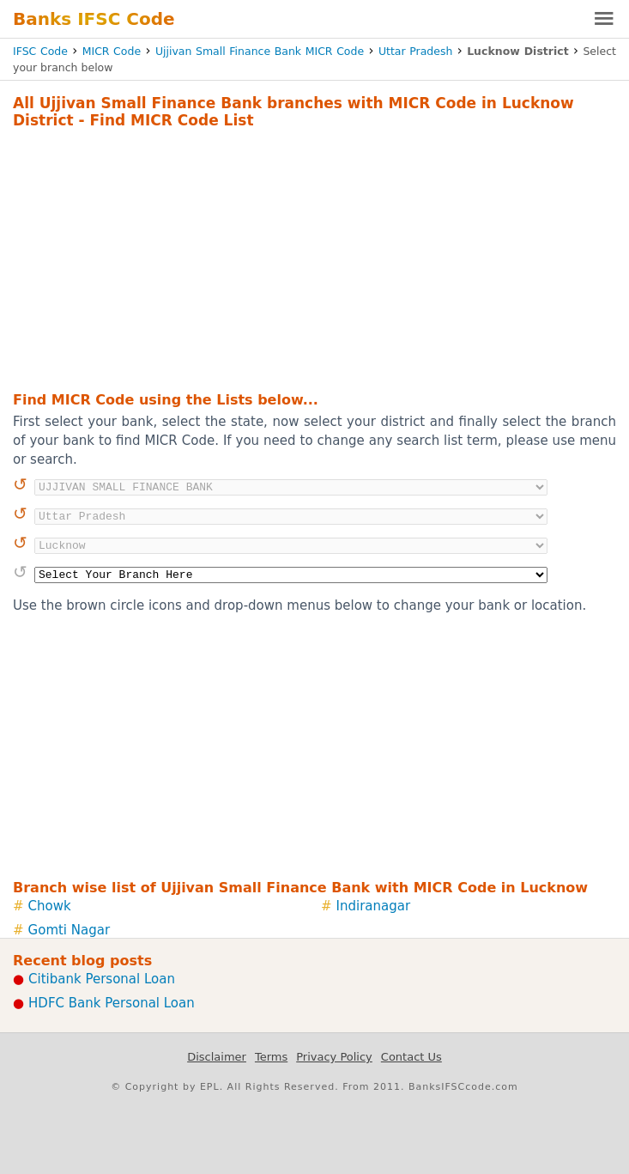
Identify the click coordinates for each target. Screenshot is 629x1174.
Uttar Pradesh (415, 51)
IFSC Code (40, 51)
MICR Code (111, 51)
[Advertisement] (314, 257)
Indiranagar (373, 906)
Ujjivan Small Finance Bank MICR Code (259, 51)
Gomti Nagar (69, 930)
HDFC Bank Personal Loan (111, 1003)
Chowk (49, 906)
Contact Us (411, 1056)
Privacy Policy (334, 1056)
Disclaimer (216, 1056)
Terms (271, 1056)
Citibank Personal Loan (101, 979)
